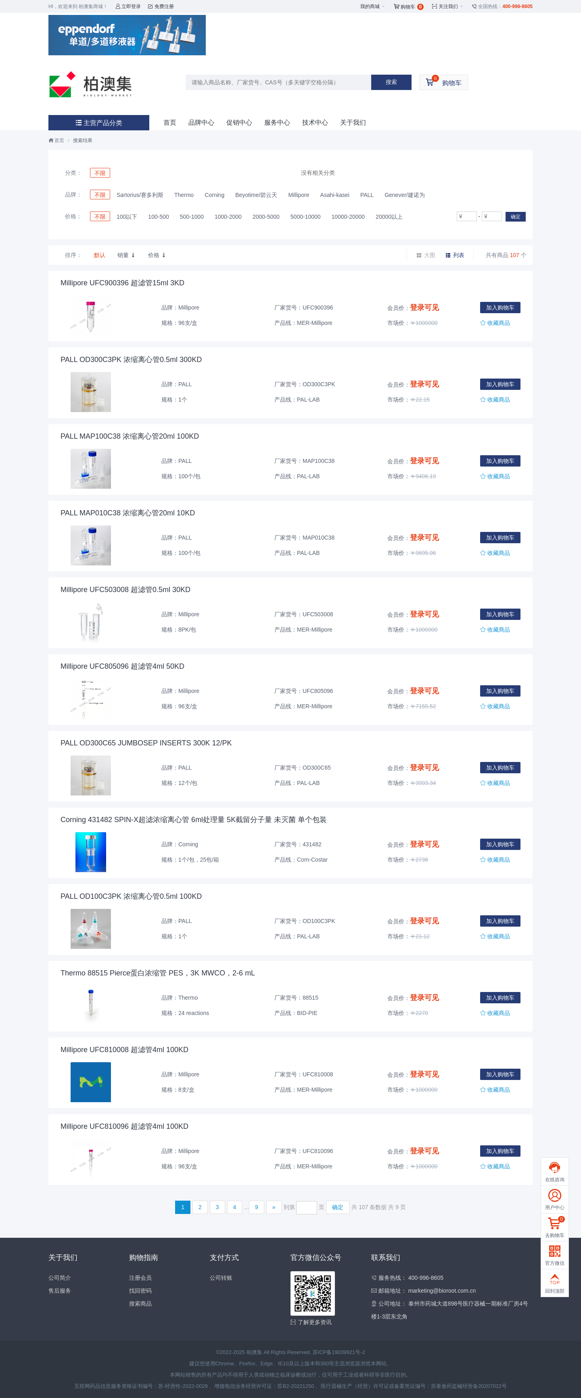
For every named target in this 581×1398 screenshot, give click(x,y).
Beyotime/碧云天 (256, 195)
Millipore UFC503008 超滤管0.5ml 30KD (125, 590)
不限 (100, 173)
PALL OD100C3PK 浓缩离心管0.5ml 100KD (131, 896)
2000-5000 (266, 216)
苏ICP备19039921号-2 (339, 1352)
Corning (214, 195)
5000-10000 (305, 216)
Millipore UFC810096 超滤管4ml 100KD (124, 1126)
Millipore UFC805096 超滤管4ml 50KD (122, 666)
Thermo (184, 195)
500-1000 (192, 216)
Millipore (298, 195)
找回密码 (140, 1290)
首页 (169, 122)
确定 (515, 217)
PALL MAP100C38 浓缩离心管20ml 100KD (130, 436)
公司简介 (59, 1278)
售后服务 (59, 1290)
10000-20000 (348, 216)
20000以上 (389, 216)
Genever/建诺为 (405, 195)
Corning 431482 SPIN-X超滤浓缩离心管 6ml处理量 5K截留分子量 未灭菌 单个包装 (194, 820)
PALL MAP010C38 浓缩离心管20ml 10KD (128, 513)
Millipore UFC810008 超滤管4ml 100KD (124, 1050)
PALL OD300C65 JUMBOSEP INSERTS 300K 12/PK (146, 743)
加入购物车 (500, 307)
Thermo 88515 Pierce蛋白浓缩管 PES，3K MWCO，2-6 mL (158, 973)
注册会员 (140, 1278)
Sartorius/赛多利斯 (140, 195)
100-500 (158, 216)
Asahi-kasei (334, 195)
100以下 (127, 216)
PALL (367, 195)
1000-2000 (228, 216)
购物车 (409, 6)
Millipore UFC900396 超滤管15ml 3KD (122, 283)
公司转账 (221, 1278)
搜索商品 (140, 1303)
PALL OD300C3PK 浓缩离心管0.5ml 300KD (131, 360)
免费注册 (160, 6)
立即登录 (128, 6)
